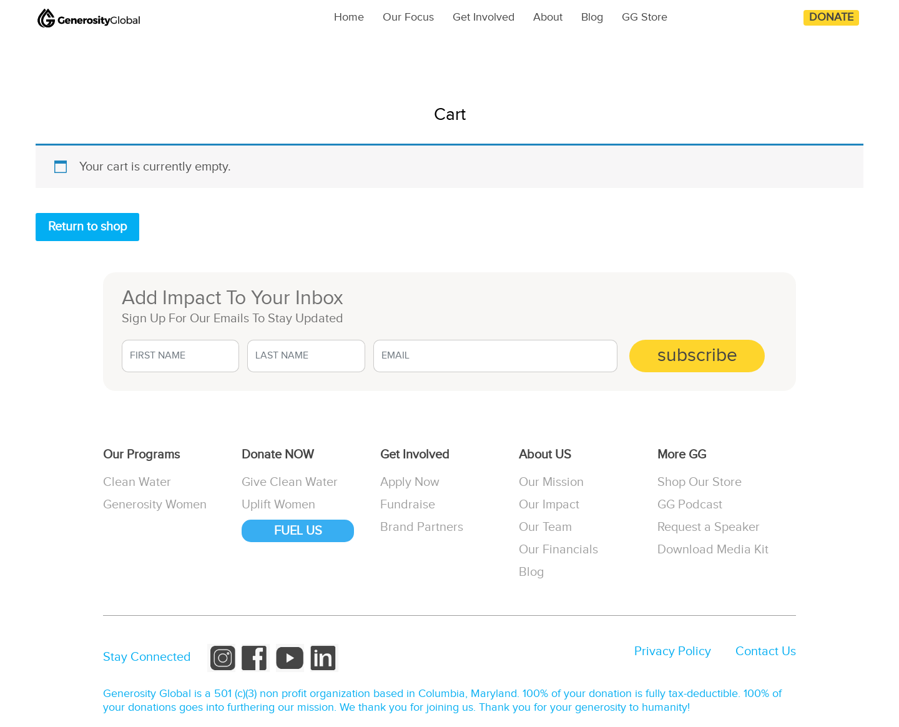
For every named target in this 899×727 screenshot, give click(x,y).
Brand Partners (421, 527)
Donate (831, 17)
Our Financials (558, 549)
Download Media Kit (713, 549)
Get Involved (483, 17)
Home (349, 17)
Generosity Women (155, 504)
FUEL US (298, 530)
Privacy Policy (672, 651)
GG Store (644, 17)
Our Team (545, 527)
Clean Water (137, 482)
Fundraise (407, 504)
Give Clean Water (290, 482)
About (547, 17)
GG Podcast (689, 504)
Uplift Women (278, 504)
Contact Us (765, 651)
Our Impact (549, 504)
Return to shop (87, 226)
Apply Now (410, 482)
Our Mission (551, 482)
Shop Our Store (699, 482)
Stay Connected (147, 657)
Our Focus (408, 17)
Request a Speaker (708, 527)
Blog (592, 17)
